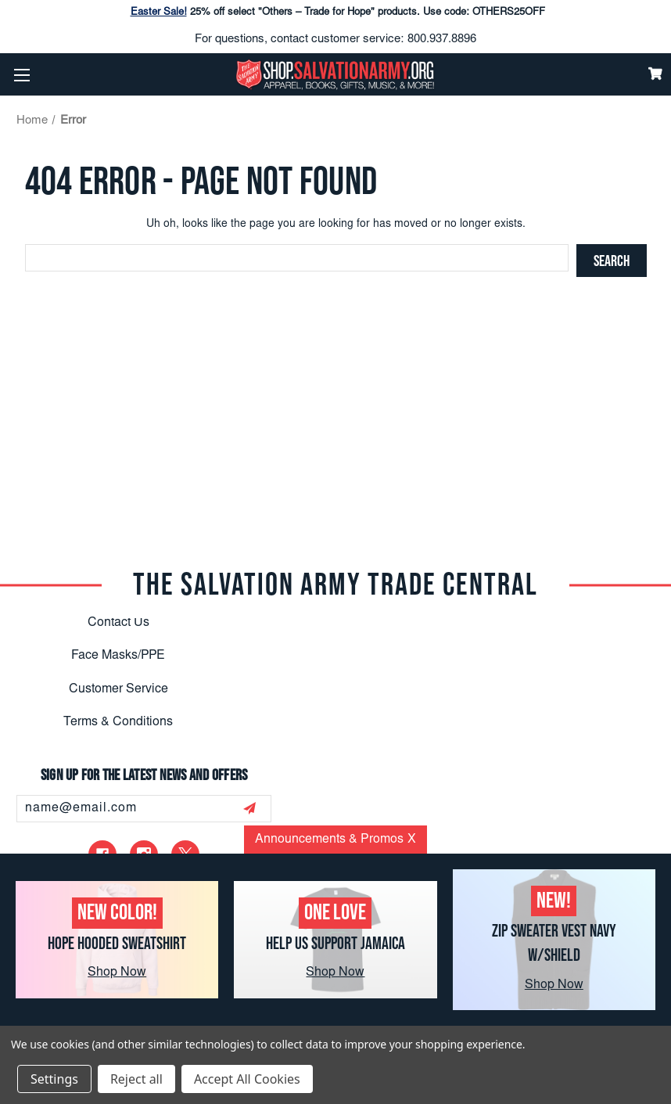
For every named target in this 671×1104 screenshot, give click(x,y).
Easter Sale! (159, 13)
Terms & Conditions (118, 722)
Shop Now (117, 972)
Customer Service (118, 689)
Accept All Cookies (247, 1079)
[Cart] (655, 74)
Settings (54, 1079)
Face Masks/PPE (118, 655)
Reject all (136, 1079)
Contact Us (118, 623)
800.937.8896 (441, 39)
